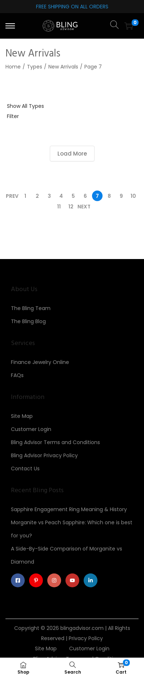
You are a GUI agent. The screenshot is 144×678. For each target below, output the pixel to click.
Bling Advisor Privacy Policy (44, 455)
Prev (12, 196)
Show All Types (25, 106)
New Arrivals (63, 66)
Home (13, 66)
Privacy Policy (86, 638)
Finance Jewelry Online (40, 362)
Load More (72, 153)
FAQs (17, 375)
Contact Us (25, 468)
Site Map (22, 416)
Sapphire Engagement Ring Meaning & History (69, 509)
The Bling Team (31, 308)
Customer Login (31, 429)
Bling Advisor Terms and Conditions (55, 442)
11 (59, 206)
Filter (13, 116)
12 (70, 206)
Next (84, 206)
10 (133, 196)
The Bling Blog (28, 321)
